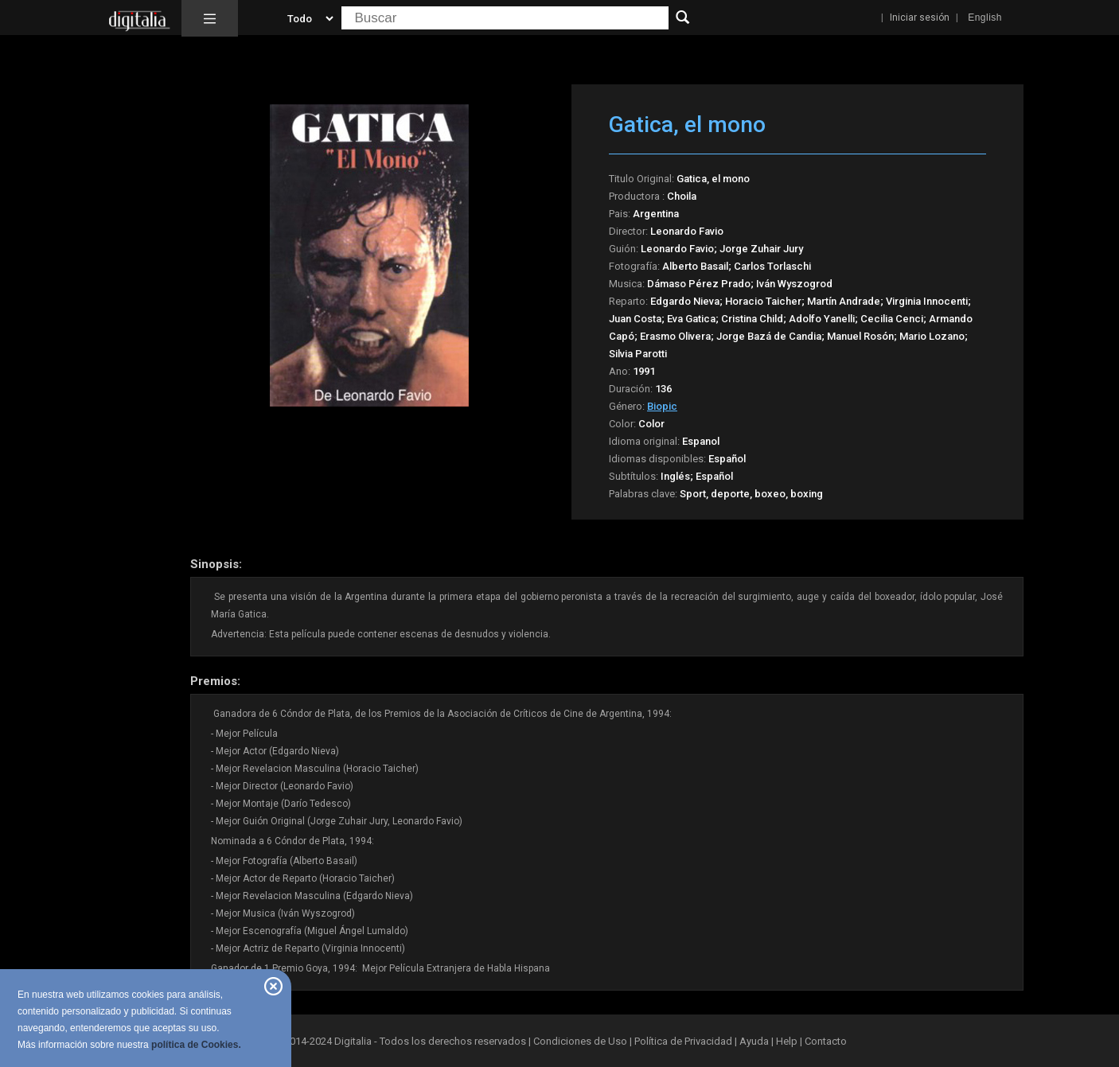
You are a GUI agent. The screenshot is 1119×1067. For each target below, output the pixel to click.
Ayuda (754, 1041)
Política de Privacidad (683, 1041)
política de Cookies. (196, 1044)
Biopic (662, 406)
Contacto (826, 1041)
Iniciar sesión (919, 17)
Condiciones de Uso (580, 1041)
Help (786, 1041)
